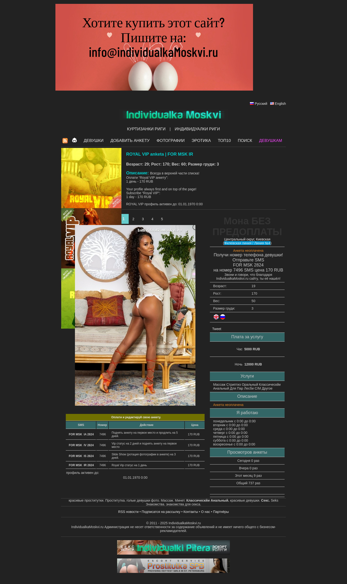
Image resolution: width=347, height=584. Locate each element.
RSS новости (128, 512)
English (280, 104)
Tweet (216, 329)
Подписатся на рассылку (161, 512)
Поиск (245, 140)
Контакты (190, 512)
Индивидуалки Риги (197, 129)
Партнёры (221, 512)
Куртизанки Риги (146, 129)
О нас (205, 512)
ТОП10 (224, 140)
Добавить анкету (130, 140)
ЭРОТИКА (201, 140)
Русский (261, 104)
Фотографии (171, 140)
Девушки (93, 140)
